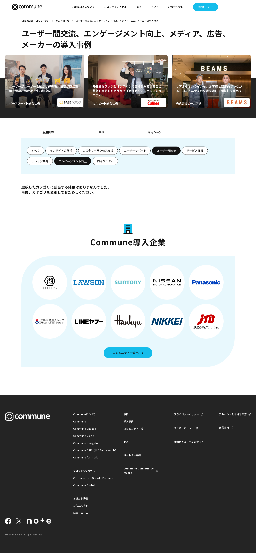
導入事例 (129, 421)
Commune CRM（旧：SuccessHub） (90, 450)
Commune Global (84, 485)
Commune (79, 421)
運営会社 (224, 427)
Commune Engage (84, 428)
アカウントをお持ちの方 (233, 414)
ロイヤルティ (105, 161)
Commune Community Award (139, 471)
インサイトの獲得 (61, 151)
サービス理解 (194, 151)
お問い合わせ (205, 7)
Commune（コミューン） (35, 20)
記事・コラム (80, 513)
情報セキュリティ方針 (186, 442)
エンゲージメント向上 (73, 161)
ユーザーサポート (135, 151)
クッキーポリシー (184, 428)
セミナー (156, 7)
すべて (35, 151)
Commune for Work (85, 457)
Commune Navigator (86, 443)
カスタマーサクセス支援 (98, 151)
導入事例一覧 (62, 20)
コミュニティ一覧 (134, 428)
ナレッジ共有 (39, 161)
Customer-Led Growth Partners (90, 478)
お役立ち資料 (80, 505)
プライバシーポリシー (186, 414)
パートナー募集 (132, 455)
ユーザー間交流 (166, 151)
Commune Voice (83, 436)
